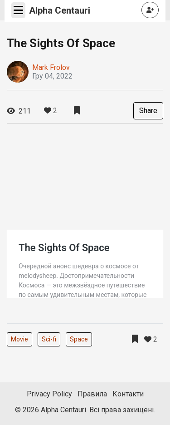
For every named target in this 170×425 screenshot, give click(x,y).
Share (148, 110)
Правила (92, 394)
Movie (19, 339)
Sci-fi (49, 339)
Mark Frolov (51, 67)
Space (79, 339)
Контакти (128, 394)
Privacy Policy (49, 394)
